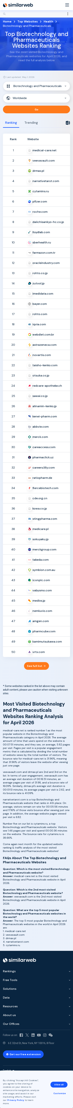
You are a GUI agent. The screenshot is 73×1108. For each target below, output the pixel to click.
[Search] (36, 14)
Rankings (9, 971)
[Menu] (67, 5)
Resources (10, 1006)
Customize (59, 1093)
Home (7, 21)
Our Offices (11, 1024)
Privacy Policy (15, 1100)
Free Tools (10, 980)
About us (9, 1015)
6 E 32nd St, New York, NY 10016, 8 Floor (31, 1043)
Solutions (9, 989)
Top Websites (27, 21)
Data (6, 997)
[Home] (18, 5)
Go (37, 109)
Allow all (58, 1084)
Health (48, 21)
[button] (36, 86)
